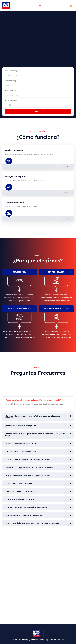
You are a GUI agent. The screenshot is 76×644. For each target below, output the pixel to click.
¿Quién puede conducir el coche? (19, 483)
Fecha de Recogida (12, 71)
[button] (38, 399)
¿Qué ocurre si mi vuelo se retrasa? (20, 499)
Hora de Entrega (11, 100)
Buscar (38, 111)
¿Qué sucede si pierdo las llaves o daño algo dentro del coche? (32, 523)
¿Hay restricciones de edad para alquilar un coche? (27, 475)
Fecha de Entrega (11, 90)
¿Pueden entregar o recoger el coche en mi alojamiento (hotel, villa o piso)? (35, 435)
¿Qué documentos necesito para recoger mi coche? (27, 459)
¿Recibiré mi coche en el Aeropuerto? (21, 426)
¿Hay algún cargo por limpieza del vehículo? (24, 515)
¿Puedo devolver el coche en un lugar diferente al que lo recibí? (33, 400)
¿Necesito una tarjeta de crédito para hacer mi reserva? (29, 467)
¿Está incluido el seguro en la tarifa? (21, 443)
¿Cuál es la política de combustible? (20, 451)
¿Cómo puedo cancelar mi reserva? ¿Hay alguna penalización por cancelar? (33, 417)
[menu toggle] (40, 5)
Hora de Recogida (11, 81)
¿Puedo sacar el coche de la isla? (19, 491)
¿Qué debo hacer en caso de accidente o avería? (26, 507)
